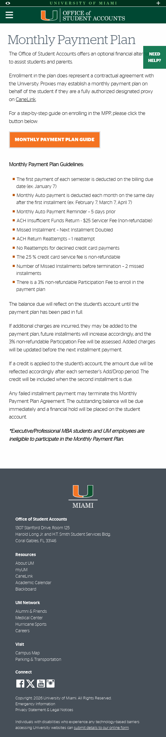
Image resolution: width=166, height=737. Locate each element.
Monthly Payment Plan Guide (55, 139)
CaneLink (26, 99)
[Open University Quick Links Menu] (158, 3)
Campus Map (27, 653)
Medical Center (29, 618)
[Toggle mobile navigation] (9, 15)
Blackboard (25, 589)
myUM (21, 570)
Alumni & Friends (31, 611)
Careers (22, 631)
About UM (24, 563)
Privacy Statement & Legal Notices (44, 710)
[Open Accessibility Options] (7, 3)
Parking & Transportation (38, 659)
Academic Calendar (33, 583)
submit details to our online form (101, 728)
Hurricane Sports (31, 624)
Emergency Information (35, 704)
